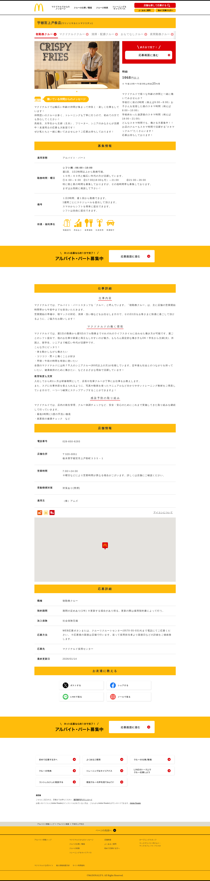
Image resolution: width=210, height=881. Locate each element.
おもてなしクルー (132, 34)
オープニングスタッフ (147, 840)
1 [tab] (76, 91)
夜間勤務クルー (160, 34)
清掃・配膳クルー (103, 34)
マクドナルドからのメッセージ (61, 8)
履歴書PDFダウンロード (83, 800)
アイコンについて (163, 512)
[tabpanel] (76, 65)
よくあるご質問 (144, 10)
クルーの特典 (102, 8)
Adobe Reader (135, 803)
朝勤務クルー (44, 34)
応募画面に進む (149, 55)
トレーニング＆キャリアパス (119, 8)
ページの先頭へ (104, 830)
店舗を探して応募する (155, 5)
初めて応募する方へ (165, 10)
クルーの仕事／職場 (83, 8)
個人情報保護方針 (63, 865)
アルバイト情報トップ (43, 840)
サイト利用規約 (79, 865)
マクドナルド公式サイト (43, 865)
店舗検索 (107, 840)
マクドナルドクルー (72, 34)
